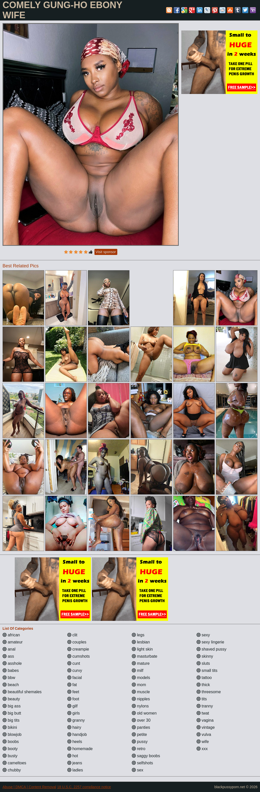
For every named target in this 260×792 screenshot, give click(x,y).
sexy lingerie (210, 642)
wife (203, 741)
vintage (206, 727)
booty (10, 749)
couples (77, 642)
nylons (140, 706)
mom (139, 685)
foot (73, 699)
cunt (73, 663)
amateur (13, 642)
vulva (204, 734)
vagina (205, 720)
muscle (141, 692)
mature (141, 663)
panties (141, 727)
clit (72, 635)
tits (202, 699)
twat (203, 713)
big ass (12, 706)
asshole (12, 663)
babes (11, 670)
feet (73, 692)
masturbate (144, 656)
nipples (141, 699)
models (141, 677)
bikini (10, 727)
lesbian (141, 642)
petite (139, 734)
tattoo (204, 677)
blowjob (12, 734)
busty (10, 756)
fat (72, 685)
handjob (77, 734)
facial (74, 677)
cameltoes (14, 763)
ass (8, 656)
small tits (207, 670)
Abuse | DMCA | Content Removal (29, 787)
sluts (203, 663)
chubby (12, 770)
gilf (72, 706)
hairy (74, 727)
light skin (142, 649)
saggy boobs (146, 756)
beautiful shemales (22, 692)
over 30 (141, 720)
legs (138, 635)
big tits (11, 720)
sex (137, 770)
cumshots (78, 656)
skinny (205, 656)
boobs (11, 741)
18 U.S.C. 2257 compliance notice (84, 787)
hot (72, 756)
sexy (203, 635)
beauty (11, 699)
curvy (74, 670)
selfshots (142, 763)
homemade (80, 749)
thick (203, 685)
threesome (209, 692)
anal (9, 649)
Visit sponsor (106, 252)
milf (137, 670)
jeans (74, 763)
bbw (9, 677)
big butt (12, 713)
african (11, 635)
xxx (202, 749)
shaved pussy (211, 649)
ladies (75, 770)
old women (144, 713)
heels (74, 741)
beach (11, 685)
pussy (140, 741)
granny (76, 720)
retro (138, 749)
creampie (78, 649)
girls (73, 713)
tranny (205, 706)
